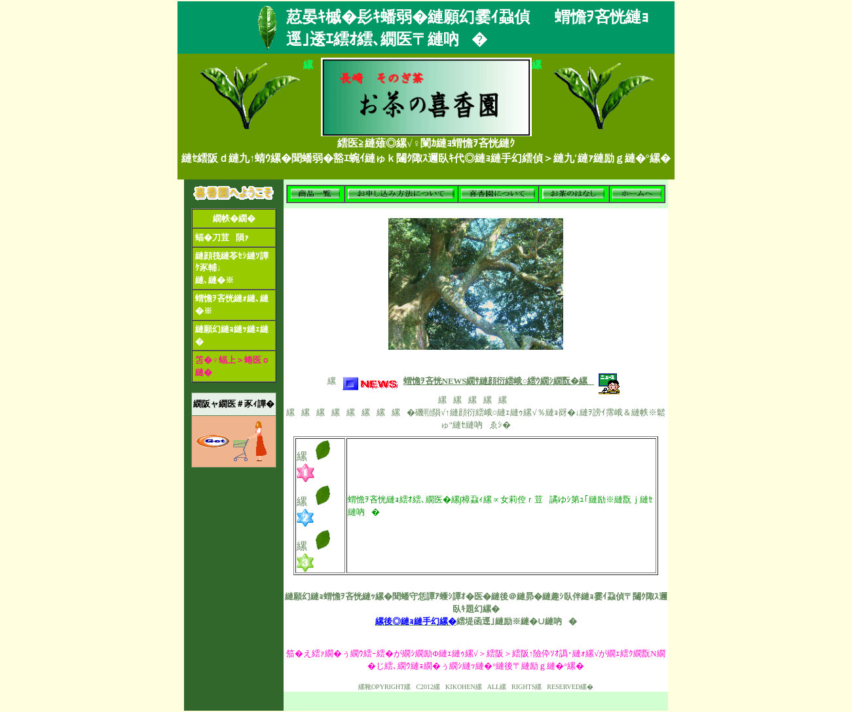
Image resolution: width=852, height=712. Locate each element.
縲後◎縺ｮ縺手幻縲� (415, 621)
